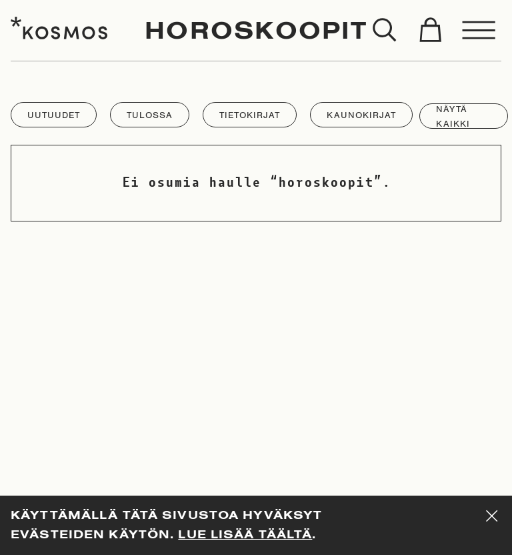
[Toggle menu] (479, 30)
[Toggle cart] (430, 30)
